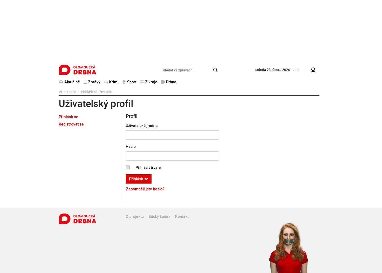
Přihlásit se (68, 116)
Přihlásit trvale (148, 167)
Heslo (131, 146)
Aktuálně (69, 82)
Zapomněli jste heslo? (145, 189)
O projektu (135, 216)
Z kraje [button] (148, 82)
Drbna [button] (168, 82)
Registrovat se (71, 124)
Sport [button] (129, 82)
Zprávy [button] (92, 82)
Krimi (111, 82)
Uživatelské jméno (142, 125)
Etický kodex (159, 216)
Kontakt (182, 216)
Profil (71, 91)
